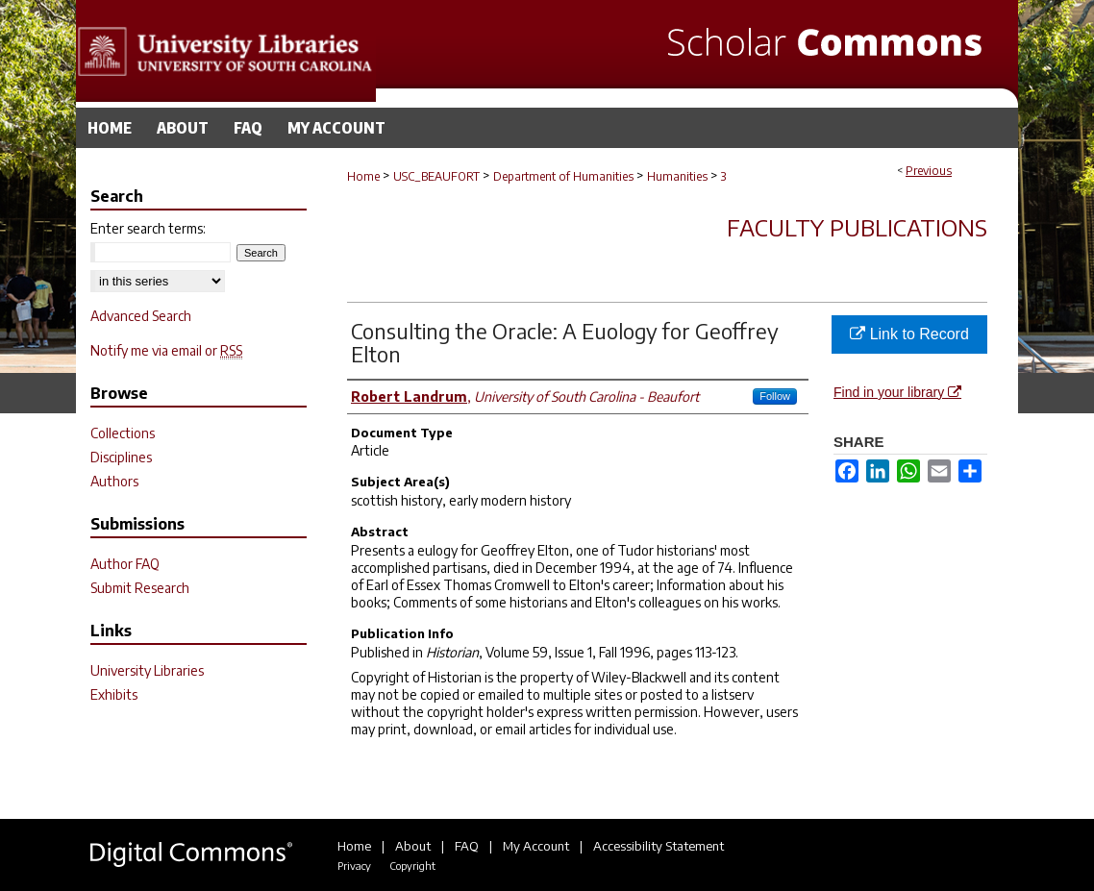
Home (363, 176)
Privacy (354, 865)
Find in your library (897, 392)
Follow (774, 396)
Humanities (677, 176)
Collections (122, 433)
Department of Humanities (563, 176)
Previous (929, 170)
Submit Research (139, 588)
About (413, 846)
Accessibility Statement (658, 846)
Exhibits (113, 694)
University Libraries (147, 670)
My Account (536, 846)
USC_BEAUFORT (436, 176)
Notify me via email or (166, 350)
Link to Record (909, 334)
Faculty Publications (857, 226)
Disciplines (121, 457)
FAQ (467, 846)
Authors (114, 481)
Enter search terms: (148, 228)
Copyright (412, 865)
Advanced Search (140, 316)
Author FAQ (125, 564)
